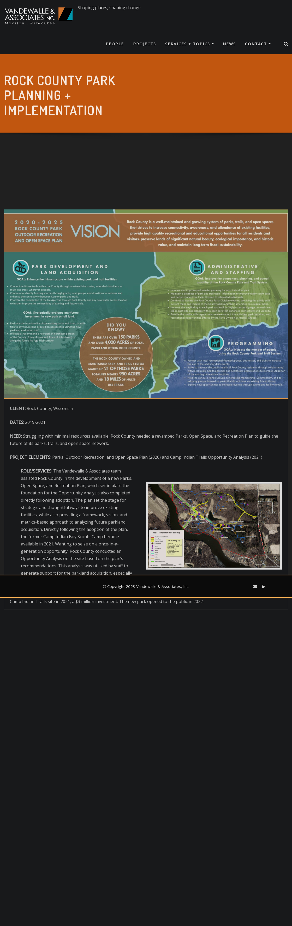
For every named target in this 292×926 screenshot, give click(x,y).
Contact (258, 43)
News (229, 43)
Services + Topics (189, 43)
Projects (144, 43)
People (115, 43)
